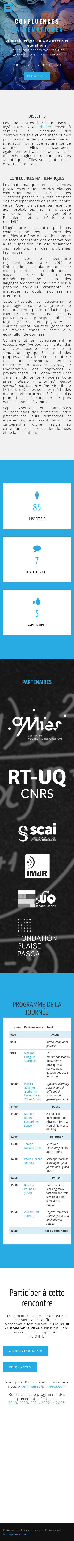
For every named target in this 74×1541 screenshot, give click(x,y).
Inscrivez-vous (37, 76)
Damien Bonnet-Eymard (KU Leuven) (31, 1119)
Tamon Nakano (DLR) (32, 1146)
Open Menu (8, 8)
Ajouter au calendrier (25, 1351)
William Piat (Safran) (31, 1214)
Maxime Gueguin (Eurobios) (30, 1057)
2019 (12, 1402)
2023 (60, 1402)
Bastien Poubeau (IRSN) (30, 1189)
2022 (45, 1402)
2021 (34, 1402)
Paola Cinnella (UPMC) (33, 1161)
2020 (23, 1402)
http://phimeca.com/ (16, 1534)
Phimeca (46, 126)
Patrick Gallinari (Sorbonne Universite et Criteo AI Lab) (32, 1091)
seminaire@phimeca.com (43, 1386)
